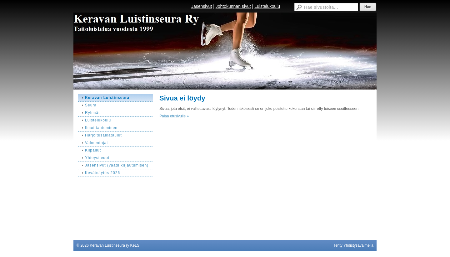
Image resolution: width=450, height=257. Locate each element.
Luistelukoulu (267, 6)
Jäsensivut (201, 6)
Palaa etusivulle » (174, 116)
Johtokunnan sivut (233, 6)
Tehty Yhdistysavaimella (353, 245)
